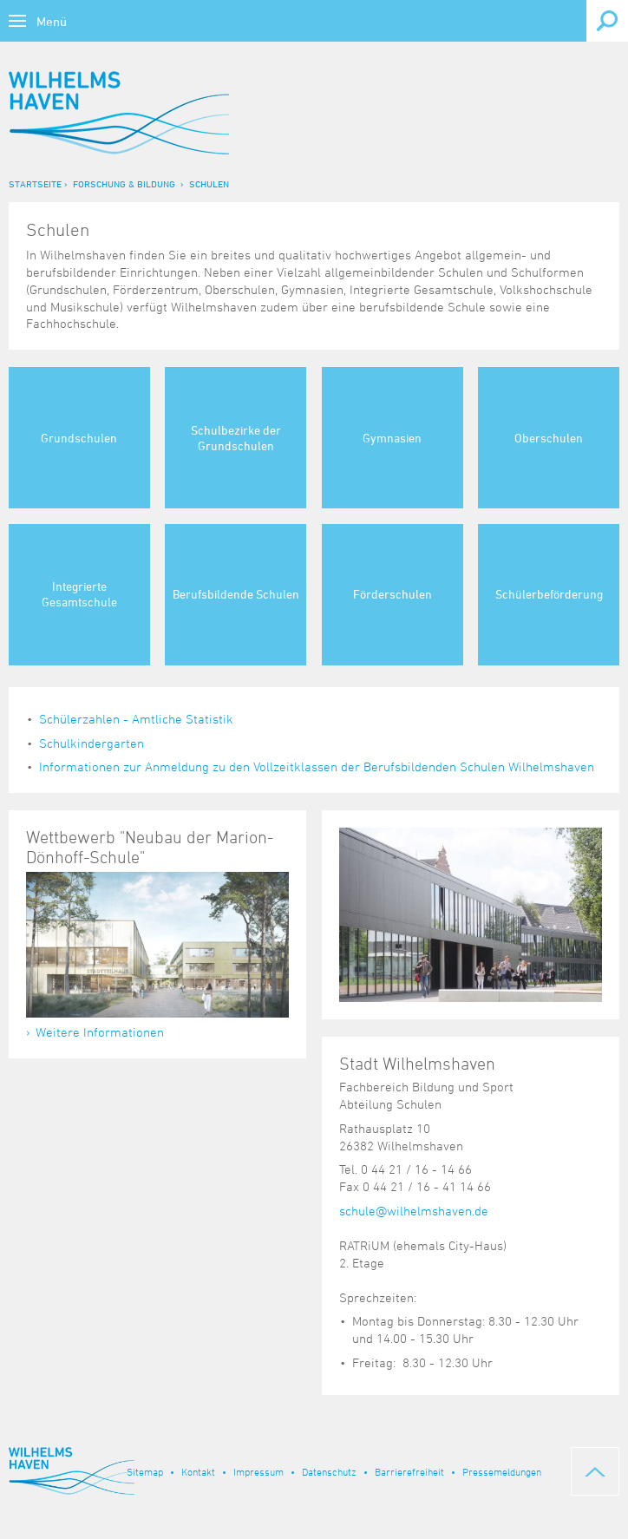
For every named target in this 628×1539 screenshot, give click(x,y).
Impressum (258, 1471)
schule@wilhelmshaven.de (413, 1210)
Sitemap (145, 1471)
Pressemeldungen (501, 1471)
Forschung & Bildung (124, 183)
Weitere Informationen (100, 1032)
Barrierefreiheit (409, 1471)
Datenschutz (329, 1471)
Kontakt (198, 1471)
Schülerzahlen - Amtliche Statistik (136, 718)
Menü (51, 21)
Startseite (35, 183)
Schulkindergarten (91, 743)
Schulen (209, 183)
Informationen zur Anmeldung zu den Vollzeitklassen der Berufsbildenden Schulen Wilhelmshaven (316, 766)
